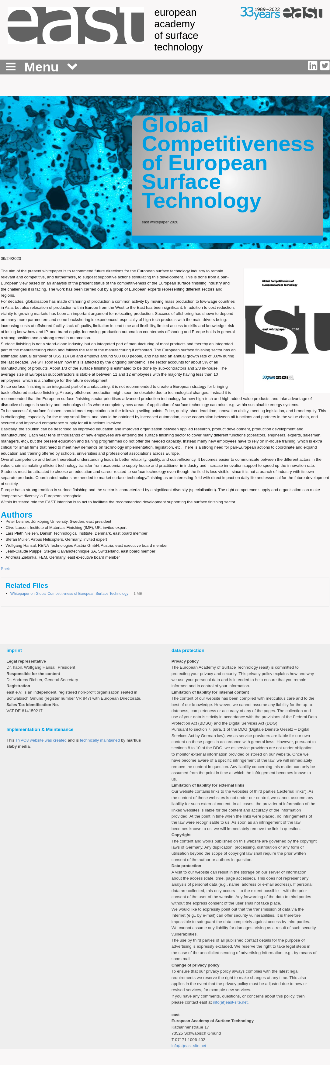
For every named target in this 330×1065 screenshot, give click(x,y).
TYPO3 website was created (41, 740)
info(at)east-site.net (189, 1045)
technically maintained (100, 740)
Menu (41, 67)
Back (5, 569)
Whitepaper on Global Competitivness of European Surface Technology (69, 593)
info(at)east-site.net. (231, 1002)
